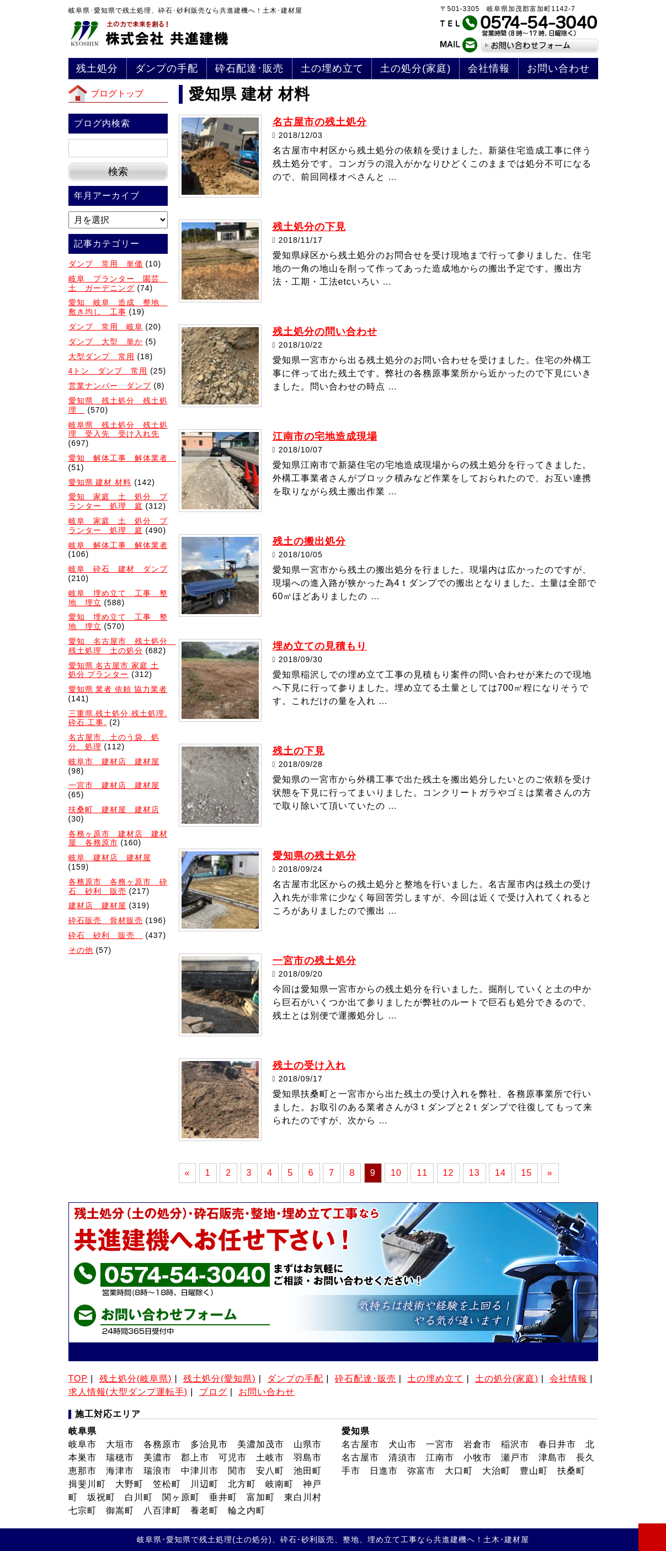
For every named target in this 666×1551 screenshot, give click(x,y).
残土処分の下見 (309, 226)
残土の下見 (299, 750)
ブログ (213, 1392)
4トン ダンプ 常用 (108, 370)
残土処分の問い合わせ (325, 331)
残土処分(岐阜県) (135, 1378)
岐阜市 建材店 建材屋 (113, 761)
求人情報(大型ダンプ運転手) (128, 1392)
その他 (80, 950)
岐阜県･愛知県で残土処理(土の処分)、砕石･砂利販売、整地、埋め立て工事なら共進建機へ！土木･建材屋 (333, 1539)
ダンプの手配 (166, 68)
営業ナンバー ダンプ (109, 385)
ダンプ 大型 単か (105, 341)
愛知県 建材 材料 (100, 482)
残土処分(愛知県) (219, 1378)
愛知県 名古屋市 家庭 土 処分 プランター (113, 670)
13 (474, 1172)
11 (422, 1172)
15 (526, 1172)
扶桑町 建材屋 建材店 (113, 809)
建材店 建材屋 (97, 905)
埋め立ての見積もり (320, 646)
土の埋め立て (332, 68)
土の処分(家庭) (415, 68)
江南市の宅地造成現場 (325, 436)
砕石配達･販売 (249, 68)
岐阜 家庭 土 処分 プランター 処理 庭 (118, 525)
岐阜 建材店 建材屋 (109, 857)
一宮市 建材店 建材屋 (113, 785)
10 (396, 1172)
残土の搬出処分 (309, 541)
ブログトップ (116, 93)
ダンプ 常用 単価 (105, 263)
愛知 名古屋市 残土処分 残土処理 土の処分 (122, 646)
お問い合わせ (558, 68)
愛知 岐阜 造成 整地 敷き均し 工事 (118, 307)
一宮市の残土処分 (314, 960)
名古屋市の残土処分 (320, 121)
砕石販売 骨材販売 (105, 920)
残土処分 (97, 68)
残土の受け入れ (309, 1065)
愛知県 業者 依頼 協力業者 (118, 689)
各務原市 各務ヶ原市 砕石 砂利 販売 (118, 886)
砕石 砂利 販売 (105, 935)
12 (448, 1172)
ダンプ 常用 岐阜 (105, 326)
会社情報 (489, 68)
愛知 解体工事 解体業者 (122, 458)
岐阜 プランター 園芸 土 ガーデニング (118, 283)
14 (500, 1172)
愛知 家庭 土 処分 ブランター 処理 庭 (118, 501)
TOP (78, 1378)
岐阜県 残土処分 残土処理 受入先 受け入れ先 (118, 429)
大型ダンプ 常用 (101, 356)
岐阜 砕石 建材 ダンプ (118, 568)
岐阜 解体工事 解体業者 (118, 545)
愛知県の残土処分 (314, 855)
